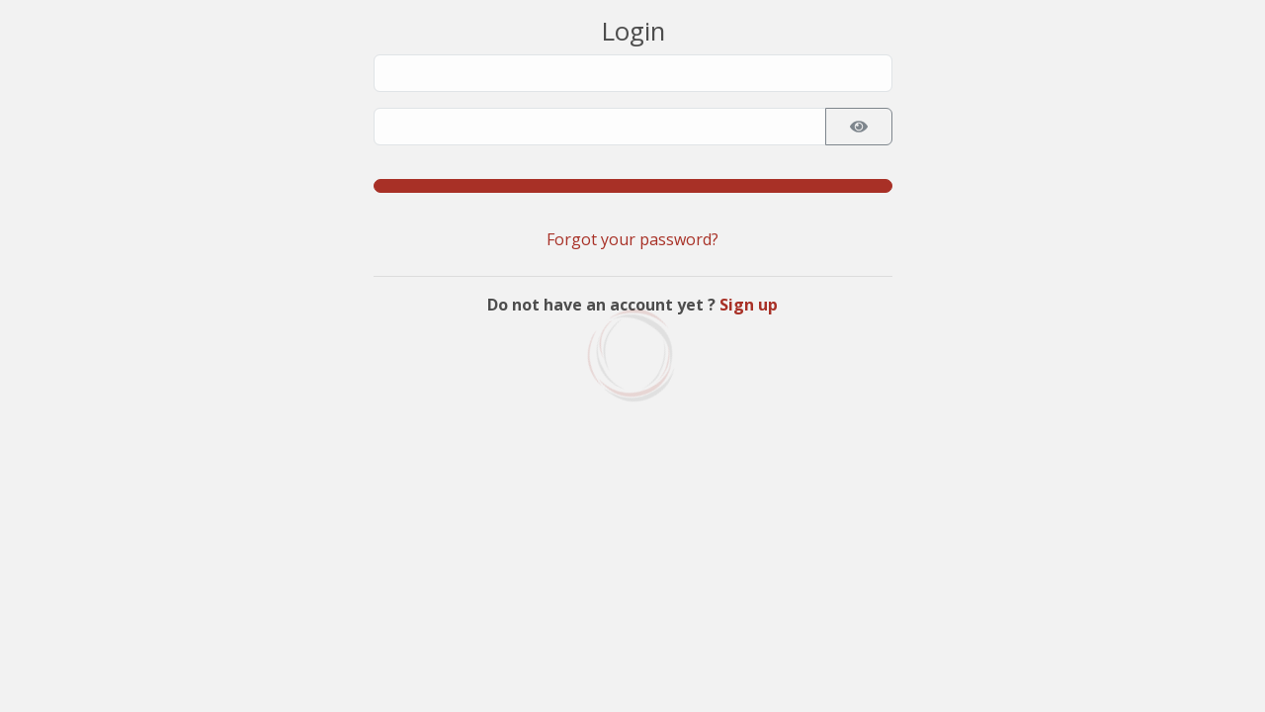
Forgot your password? (632, 239)
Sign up (748, 304)
